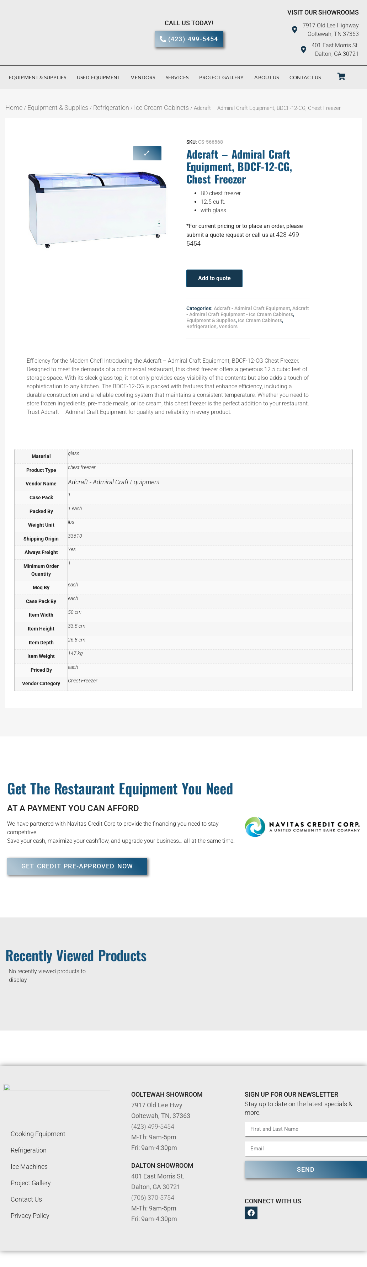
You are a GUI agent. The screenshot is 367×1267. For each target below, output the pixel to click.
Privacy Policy (30, 1215)
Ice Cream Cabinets (161, 107)
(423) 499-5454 (152, 1126)
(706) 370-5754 (152, 1197)
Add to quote (214, 278)
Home (13, 107)
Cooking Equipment (38, 1134)
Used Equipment (98, 77)
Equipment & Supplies (37, 77)
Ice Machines (29, 1166)
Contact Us (305, 77)
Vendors (143, 77)
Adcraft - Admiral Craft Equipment (252, 308)
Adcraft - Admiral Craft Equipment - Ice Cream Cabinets (247, 311)
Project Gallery (221, 77)
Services (177, 77)
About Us (266, 77)
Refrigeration (111, 107)
